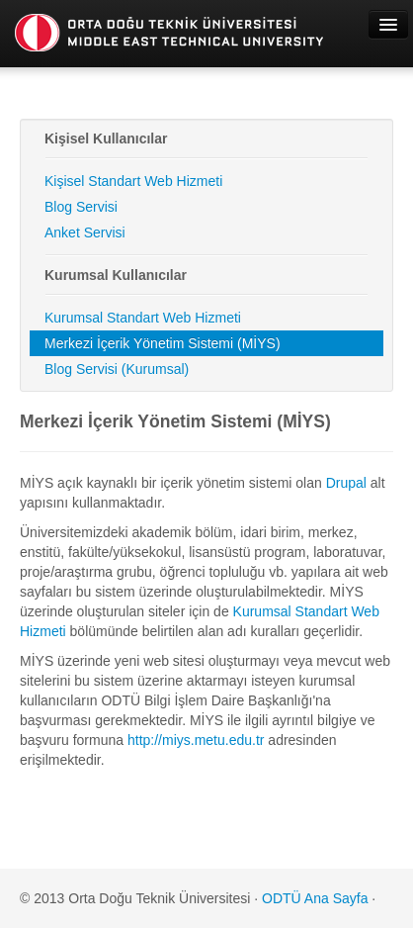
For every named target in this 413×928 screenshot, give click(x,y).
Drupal (346, 483)
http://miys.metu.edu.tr (196, 740)
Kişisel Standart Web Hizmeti (133, 181)
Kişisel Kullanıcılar (106, 138)
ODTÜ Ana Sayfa (315, 898)
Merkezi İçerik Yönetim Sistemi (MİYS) (162, 343)
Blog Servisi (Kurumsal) (116, 369)
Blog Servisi (81, 207)
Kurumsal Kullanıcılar (115, 275)
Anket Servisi (84, 232)
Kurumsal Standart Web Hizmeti (142, 317)
